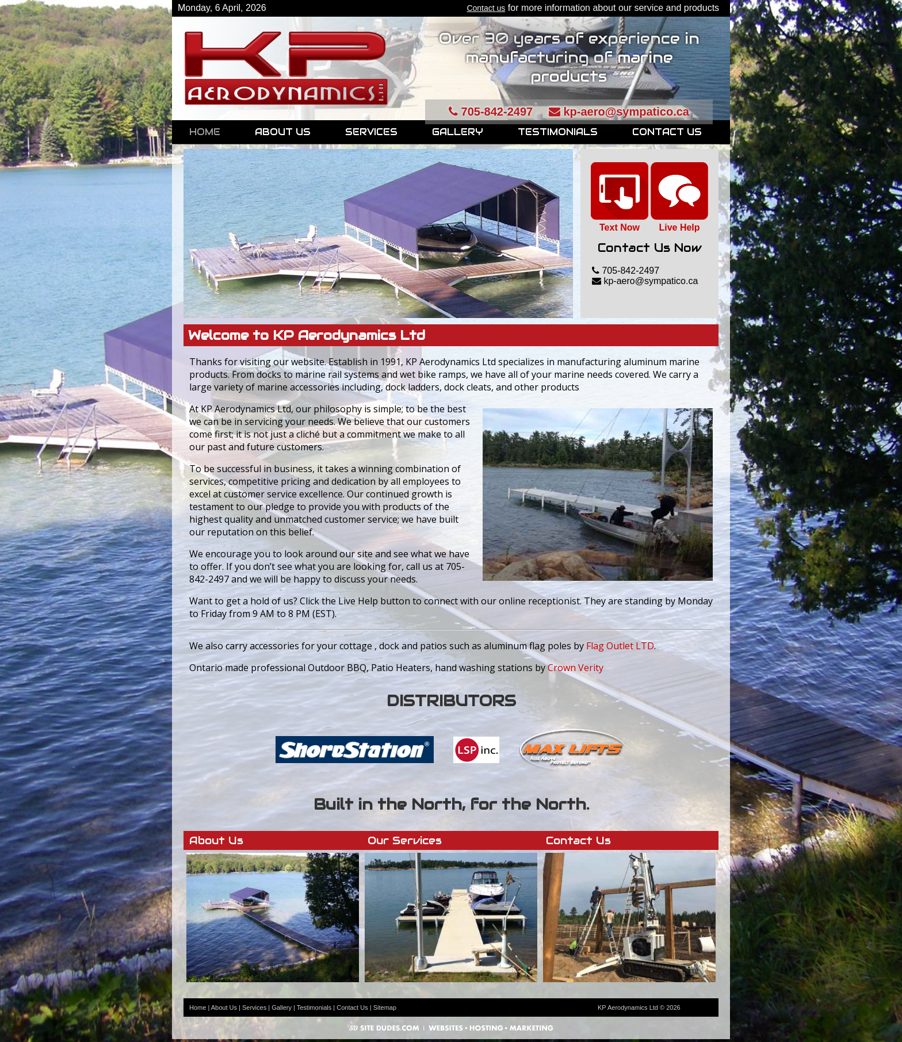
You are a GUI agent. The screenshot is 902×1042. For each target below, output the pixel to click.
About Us (283, 132)
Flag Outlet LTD (620, 645)
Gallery (457, 132)
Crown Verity (575, 667)
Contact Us (667, 132)
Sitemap (384, 1007)
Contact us (486, 8)
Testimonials (558, 132)
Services (371, 132)
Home (204, 132)
